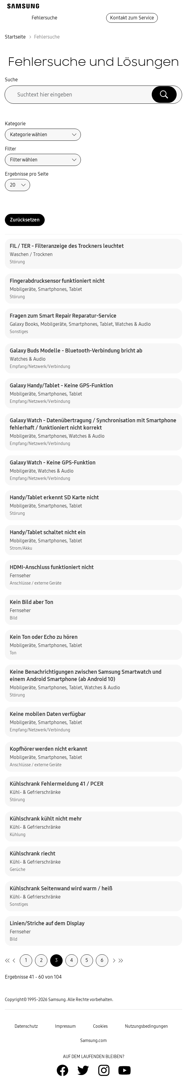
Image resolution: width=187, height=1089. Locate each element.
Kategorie (15, 123)
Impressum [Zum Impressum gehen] (65, 1026)
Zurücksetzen (25, 220)
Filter (10, 149)
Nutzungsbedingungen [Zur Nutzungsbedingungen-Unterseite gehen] (146, 1026)
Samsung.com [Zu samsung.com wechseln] (93, 1040)
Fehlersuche (44, 18)
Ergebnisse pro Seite (26, 174)
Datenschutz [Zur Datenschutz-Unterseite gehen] (26, 1026)
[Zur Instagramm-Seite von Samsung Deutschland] (104, 1070)
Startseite (15, 37)
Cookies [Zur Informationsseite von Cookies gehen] (100, 1026)
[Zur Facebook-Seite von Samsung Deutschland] (62, 1070)
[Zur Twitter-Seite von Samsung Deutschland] (83, 1070)
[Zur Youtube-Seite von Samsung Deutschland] (124, 1070)
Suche (11, 80)
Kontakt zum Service (132, 18)
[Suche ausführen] (164, 94)
